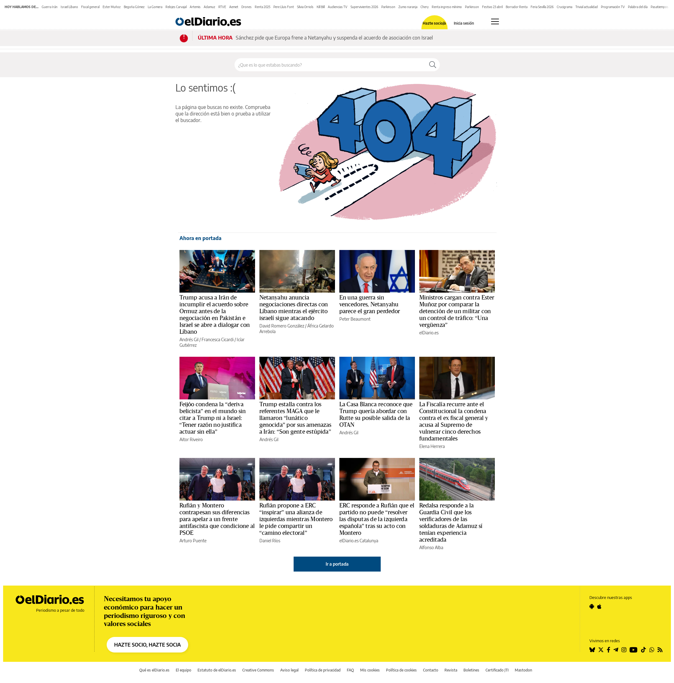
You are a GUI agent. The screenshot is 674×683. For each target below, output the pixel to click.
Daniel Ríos (269, 540)
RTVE (222, 7)
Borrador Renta (517, 7)
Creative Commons (258, 670)
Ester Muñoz (112, 7)
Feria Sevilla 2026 (542, 7)
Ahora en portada (200, 238)
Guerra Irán (50, 7)
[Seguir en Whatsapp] (651, 649)
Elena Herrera (432, 446)
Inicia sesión (464, 23)
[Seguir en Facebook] (608, 649)
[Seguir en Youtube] (634, 649)
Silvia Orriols (305, 7)
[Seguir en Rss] (660, 649)
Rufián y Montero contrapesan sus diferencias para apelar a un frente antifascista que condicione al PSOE (217, 519)
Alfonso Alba (431, 547)
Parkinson (388, 7)
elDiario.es (429, 332)
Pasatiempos (659, 7)
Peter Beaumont (354, 319)
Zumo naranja (407, 7)
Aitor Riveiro (191, 439)
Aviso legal (289, 670)
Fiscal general (90, 7)
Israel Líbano (69, 7)
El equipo (183, 670)
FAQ (350, 670)
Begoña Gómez (134, 7)
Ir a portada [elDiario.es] (337, 564)
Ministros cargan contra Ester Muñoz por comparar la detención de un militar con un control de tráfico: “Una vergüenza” (457, 311)
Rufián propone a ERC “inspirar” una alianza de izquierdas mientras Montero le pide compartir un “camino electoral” (296, 519)
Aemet (233, 7)
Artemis (195, 7)
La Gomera (155, 7)
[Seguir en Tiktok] (643, 649)
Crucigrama (564, 7)
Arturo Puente (193, 540)
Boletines (471, 670)
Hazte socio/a (434, 23)
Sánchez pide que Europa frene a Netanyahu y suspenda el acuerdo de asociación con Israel (334, 38)
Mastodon (523, 670)
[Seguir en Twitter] (601, 649)
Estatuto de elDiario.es (217, 670)
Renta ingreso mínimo (447, 7)
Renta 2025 (262, 7)
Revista (450, 670)
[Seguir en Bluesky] (592, 649)
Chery (425, 7)
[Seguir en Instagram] (623, 649)
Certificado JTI (497, 670)
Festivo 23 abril (492, 7)
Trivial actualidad (586, 7)
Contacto (430, 670)
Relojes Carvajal (176, 7)
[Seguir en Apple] (599, 606)
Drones (246, 7)
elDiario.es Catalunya (358, 540)
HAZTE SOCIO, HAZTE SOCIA (147, 645)
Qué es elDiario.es (154, 670)
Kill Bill (321, 7)
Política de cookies (401, 670)
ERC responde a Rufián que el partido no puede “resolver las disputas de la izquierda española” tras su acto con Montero (377, 519)
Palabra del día (638, 7)
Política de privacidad (323, 670)
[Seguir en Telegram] (615, 649)
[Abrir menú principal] (495, 21)
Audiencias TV (337, 7)
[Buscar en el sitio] (330, 64)
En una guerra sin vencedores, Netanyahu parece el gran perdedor (369, 304)
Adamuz (209, 7)
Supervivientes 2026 (364, 7)
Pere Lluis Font (283, 7)
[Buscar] (432, 64)
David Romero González (281, 325)
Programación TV (613, 7)
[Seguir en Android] (591, 606)
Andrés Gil (188, 339)
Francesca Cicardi (218, 339)
